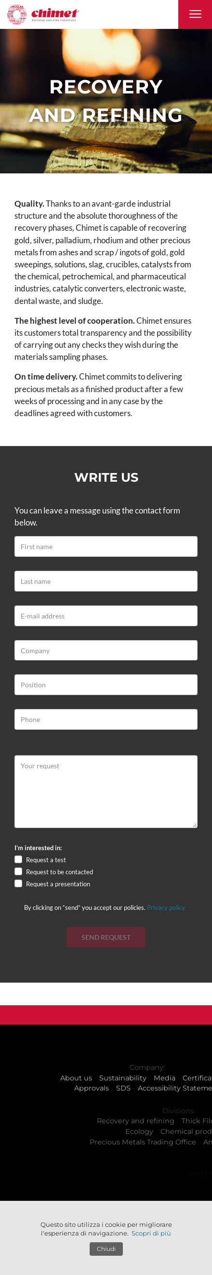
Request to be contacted (59, 872)
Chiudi (106, 1248)
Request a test (46, 860)
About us (108, 1078)
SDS (155, 1088)
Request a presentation (58, 884)
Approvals (123, 1088)
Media (196, 1078)
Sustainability (154, 1078)
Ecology (186, 1131)
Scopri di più (151, 1233)
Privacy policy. (166, 907)
